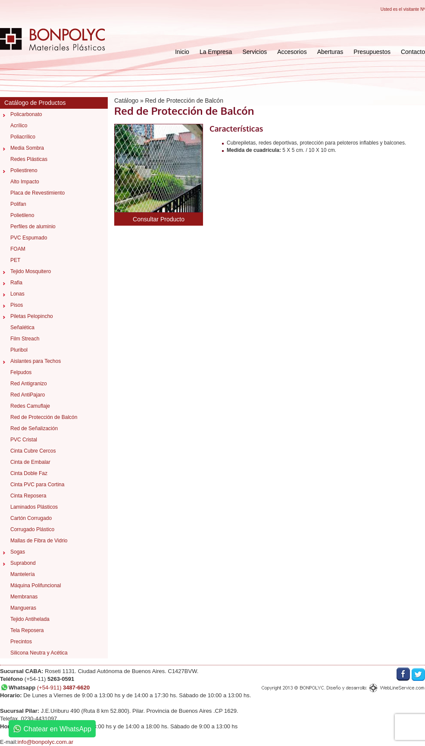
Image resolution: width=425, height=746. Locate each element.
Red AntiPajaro (27, 395)
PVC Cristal (23, 440)
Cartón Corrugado (31, 518)
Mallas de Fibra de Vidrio (39, 541)
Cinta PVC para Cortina (37, 485)
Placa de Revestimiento (37, 193)
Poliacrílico (22, 137)
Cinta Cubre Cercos (33, 451)
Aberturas (330, 51)
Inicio (182, 51)
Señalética (22, 327)
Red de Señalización (34, 428)
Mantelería (22, 574)
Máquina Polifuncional (35, 585)
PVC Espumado (28, 238)
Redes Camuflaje (30, 406)
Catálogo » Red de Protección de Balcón (168, 100)
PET (15, 260)
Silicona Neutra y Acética (39, 653)
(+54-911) (63, 687)
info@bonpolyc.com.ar (45, 742)
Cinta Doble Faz (28, 473)
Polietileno (22, 215)
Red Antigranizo (28, 384)
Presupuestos (372, 51)
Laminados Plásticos (34, 507)
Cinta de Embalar (30, 462)
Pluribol (19, 350)
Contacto (413, 51)
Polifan (18, 204)
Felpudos (20, 372)
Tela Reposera (27, 630)
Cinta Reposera (28, 496)
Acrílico (18, 126)
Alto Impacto (24, 182)
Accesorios (291, 51)
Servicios (254, 51)
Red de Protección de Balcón (43, 417)
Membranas (24, 597)
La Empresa (216, 51)
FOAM (17, 249)
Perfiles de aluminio (33, 226)
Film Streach (24, 339)
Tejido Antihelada (30, 619)
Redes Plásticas (28, 159)
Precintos (21, 642)
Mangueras (23, 608)
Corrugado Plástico (32, 529)
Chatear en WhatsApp (52, 728)
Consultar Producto (158, 219)
